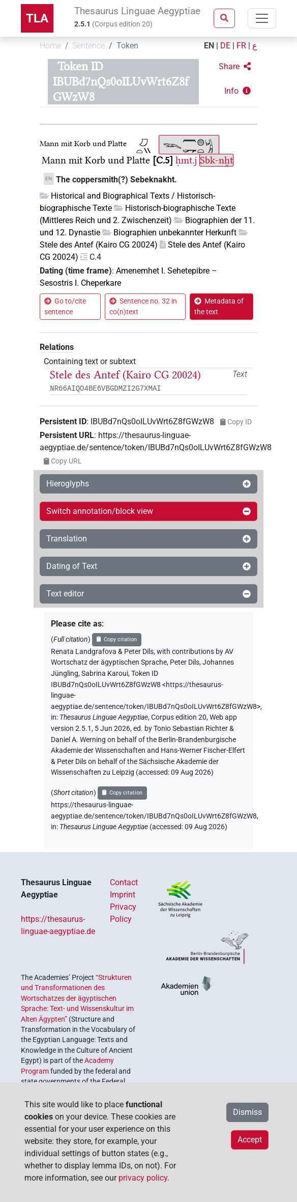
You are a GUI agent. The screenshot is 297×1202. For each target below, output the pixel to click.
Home (50, 45)
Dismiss (247, 1112)
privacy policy (142, 1178)
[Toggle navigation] (262, 18)
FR (241, 45)
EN (209, 45)
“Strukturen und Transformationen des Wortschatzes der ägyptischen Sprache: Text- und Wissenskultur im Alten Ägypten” (77, 998)
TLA (37, 18)
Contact (124, 882)
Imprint (122, 894)
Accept (249, 1139)
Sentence (88, 45)
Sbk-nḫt (216, 160)
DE (225, 45)
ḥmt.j (186, 160)
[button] (234, 66)
